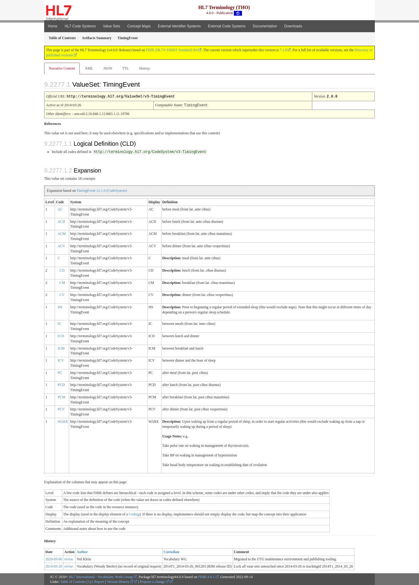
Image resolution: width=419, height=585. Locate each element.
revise (68, 558)
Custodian (171, 551)
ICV (61, 360)
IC (59, 323)
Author (82, 551)
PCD (61, 384)
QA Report (96, 581)
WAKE (63, 421)
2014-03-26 (53, 566)
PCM (61, 396)
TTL (125, 68)
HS (60, 306)
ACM (61, 233)
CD (62, 270)
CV (62, 294)
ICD (61, 335)
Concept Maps (139, 26)
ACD (61, 221)
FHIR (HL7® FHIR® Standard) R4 (172, 50)
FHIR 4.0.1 (206, 576)
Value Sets (111, 26)
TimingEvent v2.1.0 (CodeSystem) (102, 190)
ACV (61, 245)
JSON (107, 68)
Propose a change (154, 581)
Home (52, 26)
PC (60, 372)
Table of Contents (73, 581)
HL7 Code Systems (80, 26)
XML (89, 68)
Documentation (265, 26)
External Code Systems (227, 26)
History (144, 68)
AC (60, 209)
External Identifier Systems (179, 26)
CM (62, 282)
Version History (120, 581)
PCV (61, 408)
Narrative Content (62, 68)
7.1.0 (283, 50)
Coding (134, 514)
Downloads (293, 26)
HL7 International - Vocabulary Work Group (101, 576)
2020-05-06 (53, 558)
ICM (61, 348)
